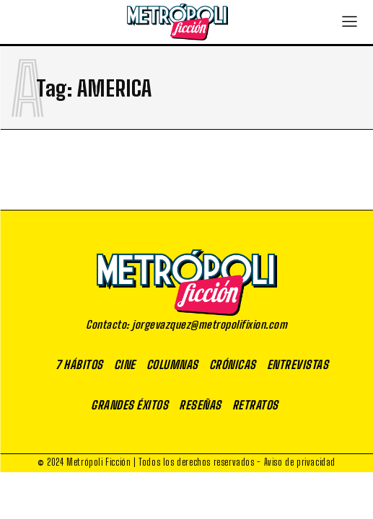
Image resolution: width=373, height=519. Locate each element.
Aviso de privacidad (299, 462)
